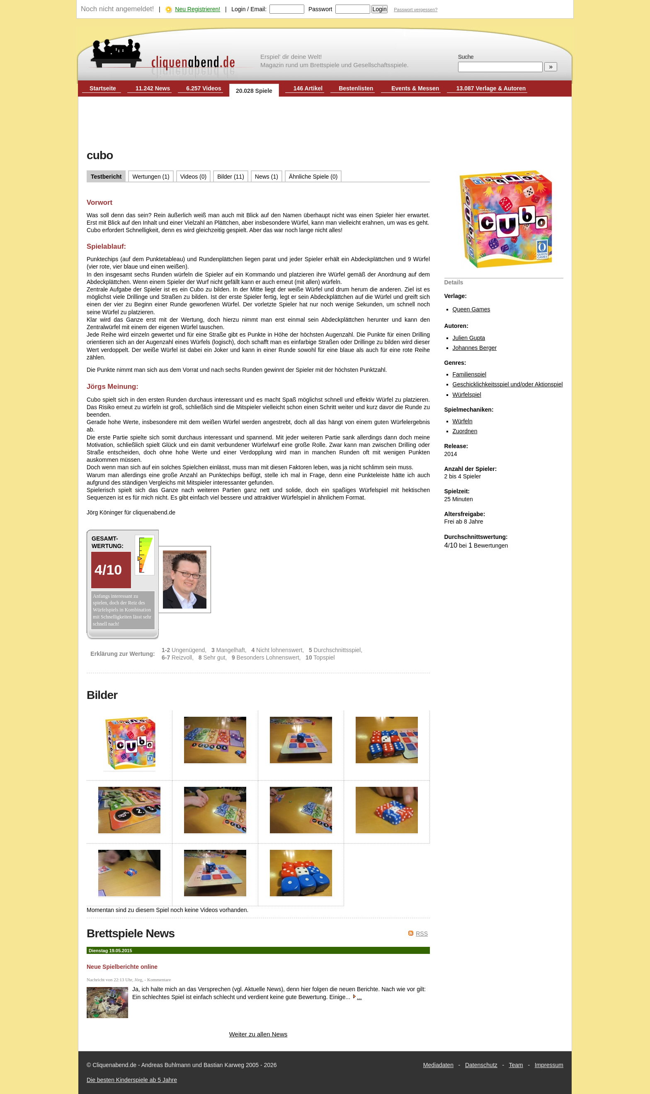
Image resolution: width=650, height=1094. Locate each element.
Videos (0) (193, 176)
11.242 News (153, 88)
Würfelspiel (467, 394)
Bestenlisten (356, 88)
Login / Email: (249, 9)
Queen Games (471, 309)
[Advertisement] (325, 123)
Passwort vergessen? (415, 9)
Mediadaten (438, 1065)
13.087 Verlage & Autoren (491, 88)
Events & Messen (415, 88)
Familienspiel (470, 374)
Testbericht (106, 176)
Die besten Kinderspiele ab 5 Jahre (132, 1080)
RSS (422, 933)
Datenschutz (481, 1065)
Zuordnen (465, 431)
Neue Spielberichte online (122, 966)
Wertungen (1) (150, 176)
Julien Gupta (469, 338)
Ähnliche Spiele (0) (313, 176)
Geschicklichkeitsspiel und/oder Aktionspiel (508, 384)
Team (516, 1065)
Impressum (549, 1065)
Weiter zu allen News (258, 1034)
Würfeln (463, 421)
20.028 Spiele (254, 90)
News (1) (266, 176)
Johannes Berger (475, 347)
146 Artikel (308, 88)
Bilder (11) (230, 176)
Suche (465, 56)
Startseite (103, 88)
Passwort (320, 9)
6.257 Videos (203, 88)
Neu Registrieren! (197, 9)
